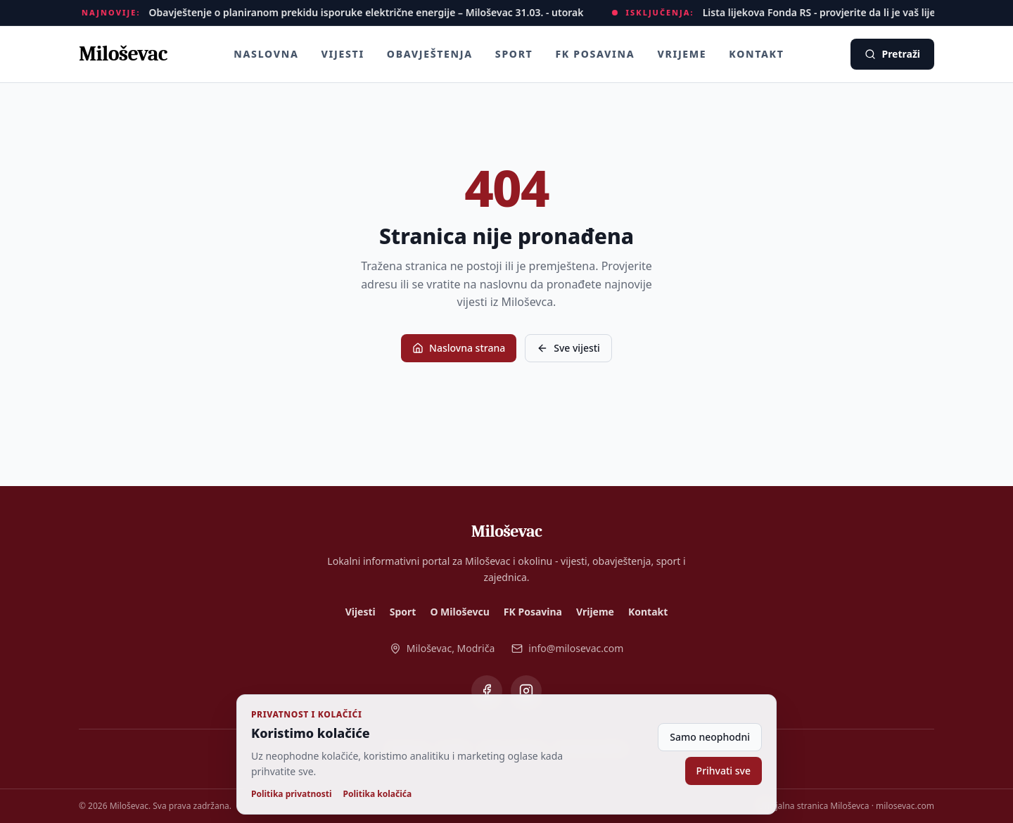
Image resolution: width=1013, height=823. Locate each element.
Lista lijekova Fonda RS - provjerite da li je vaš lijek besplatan (849, 12)
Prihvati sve (723, 770)
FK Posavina (595, 53)
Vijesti (342, 53)
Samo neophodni (710, 737)
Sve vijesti (568, 348)
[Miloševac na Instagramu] (526, 690)
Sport (514, 53)
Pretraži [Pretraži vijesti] (892, 53)
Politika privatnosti (291, 794)
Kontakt (756, 53)
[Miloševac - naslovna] (123, 54)
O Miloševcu (459, 611)
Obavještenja (430, 53)
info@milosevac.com (567, 648)
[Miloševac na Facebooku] (486, 690)
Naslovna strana (458, 348)
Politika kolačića (377, 794)
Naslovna (266, 53)
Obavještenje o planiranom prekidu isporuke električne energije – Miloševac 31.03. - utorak (368, 12)
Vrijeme (681, 53)
